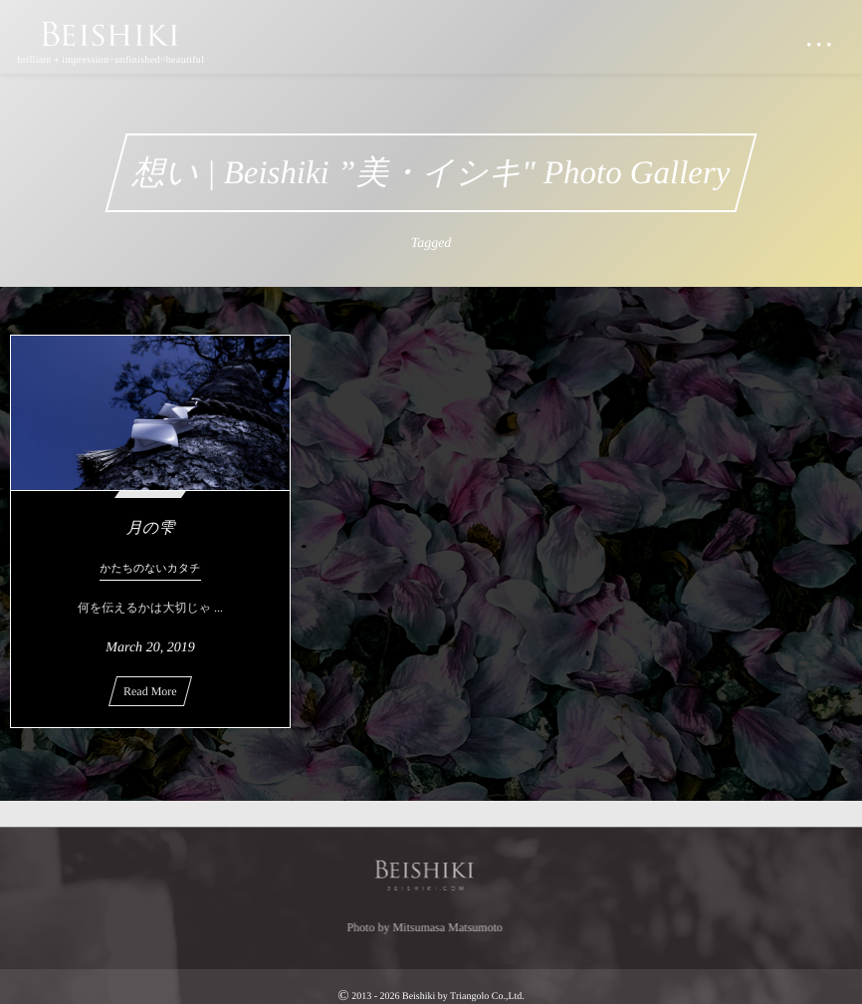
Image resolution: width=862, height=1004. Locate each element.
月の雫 (150, 528)
